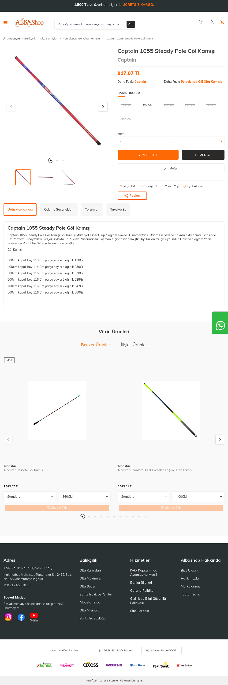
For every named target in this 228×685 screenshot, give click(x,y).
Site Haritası (139, 611)
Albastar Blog (89, 602)
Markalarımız (191, 586)
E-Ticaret (100, 680)
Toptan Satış (190, 594)
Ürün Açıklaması (20, 209)
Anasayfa (12, 38)
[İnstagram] (8, 617)
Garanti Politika (142, 590)
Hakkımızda (190, 578)
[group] (57, 101)
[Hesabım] (211, 22)
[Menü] (5, 22)
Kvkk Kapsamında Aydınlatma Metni (143, 572)
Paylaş (132, 195)
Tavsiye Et (149, 186)
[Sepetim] (222, 22)
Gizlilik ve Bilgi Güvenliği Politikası (148, 600)
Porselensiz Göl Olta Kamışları (82, 38)
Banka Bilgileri (141, 582)
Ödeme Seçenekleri (58, 209)
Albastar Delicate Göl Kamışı (24, 470)
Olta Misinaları (90, 610)
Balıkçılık (30, 38)
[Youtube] (34, 617)
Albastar (10, 466)
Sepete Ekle (148, 155)
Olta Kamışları (49, 38)
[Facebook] (21, 617)
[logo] (29, 22)
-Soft (89, 680)
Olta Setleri (87, 586)
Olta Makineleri (90, 578)
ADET (121, 134)
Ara (131, 24)
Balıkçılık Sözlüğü (92, 618)
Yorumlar (92, 209)
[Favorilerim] (201, 22)
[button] (51, 160)
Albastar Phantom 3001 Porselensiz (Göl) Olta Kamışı (155, 470)
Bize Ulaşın (189, 570)
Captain (127, 60)
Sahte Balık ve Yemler (95, 594)
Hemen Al (203, 155)
